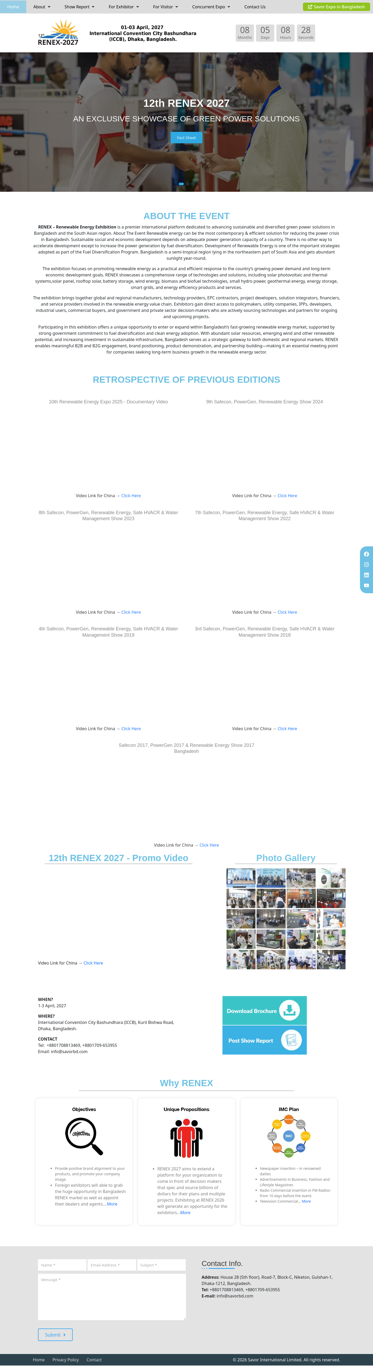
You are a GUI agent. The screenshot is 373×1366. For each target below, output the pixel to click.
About (41, 7)
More (112, 1204)
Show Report (80, 7)
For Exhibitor (124, 7)
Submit (55, 1335)
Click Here (130, 588)
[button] (42, 7)
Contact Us (254, 7)
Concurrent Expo (211, 7)
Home (13, 7)
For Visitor (165, 7)
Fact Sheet (186, 138)
